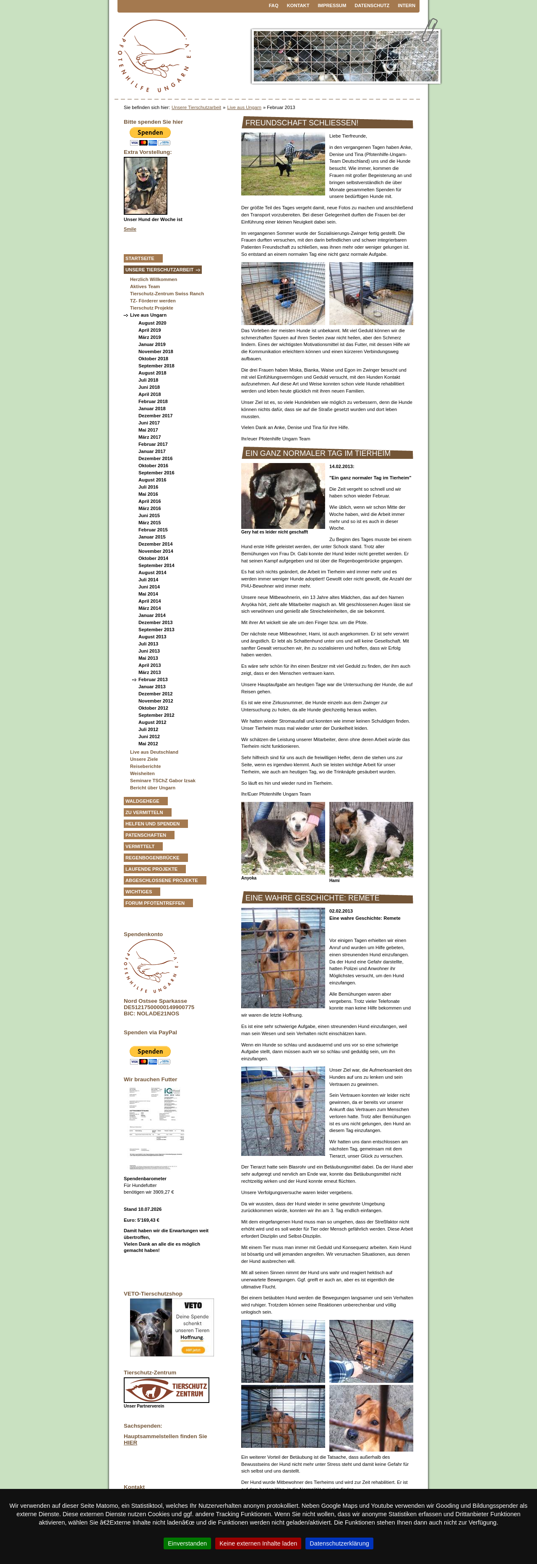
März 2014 (149, 608)
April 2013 (149, 665)
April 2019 (149, 330)
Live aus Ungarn (244, 107)
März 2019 (149, 337)
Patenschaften (145, 835)
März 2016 (149, 508)
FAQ (274, 5)
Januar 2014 (152, 615)
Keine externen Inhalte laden (258, 1543)
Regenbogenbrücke (152, 857)
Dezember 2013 (155, 622)
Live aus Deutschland (154, 752)
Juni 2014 (149, 586)
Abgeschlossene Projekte (161, 880)
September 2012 (156, 715)
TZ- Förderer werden (153, 300)
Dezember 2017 (155, 415)
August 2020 (152, 322)
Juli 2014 (148, 579)
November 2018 (155, 351)
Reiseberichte (145, 766)
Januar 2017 (152, 451)
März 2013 (149, 672)
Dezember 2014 (155, 543)
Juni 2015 (149, 515)
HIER (130, 1442)
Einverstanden (187, 1543)
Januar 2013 (152, 686)
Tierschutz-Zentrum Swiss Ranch (167, 293)
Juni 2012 (149, 736)
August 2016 (152, 479)
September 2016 (156, 472)
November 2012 (155, 700)
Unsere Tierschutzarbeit (196, 107)
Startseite (139, 258)
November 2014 (155, 551)
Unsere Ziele (144, 759)
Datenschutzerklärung (339, 1543)
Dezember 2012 (155, 693)
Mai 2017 (148, 429)
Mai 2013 (148, 658)
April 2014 (149, 601)
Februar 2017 (153, 444)
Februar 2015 (153, 529)
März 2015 (149, 522)
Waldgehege (142, 801)
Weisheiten (142, 773)
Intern (406, 5)
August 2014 (152, 572)
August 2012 (152, 722)
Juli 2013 (148, 643)
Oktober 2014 (153, 558)
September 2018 (156, 365)
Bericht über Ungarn (152, 787)
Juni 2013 (149, 650)
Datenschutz (372, 5)
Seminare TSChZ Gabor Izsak (163, 780)
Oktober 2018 (153, 358)
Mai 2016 (148, 494)
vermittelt (139, 846)
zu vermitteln (144, 812)
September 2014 (156, 565)
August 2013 (152, 636)
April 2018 (149, 394)
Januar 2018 (152, 408)
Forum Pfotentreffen (155, 903)
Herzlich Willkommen (153, 279)
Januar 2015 (152, 536)
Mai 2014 (148, 593)
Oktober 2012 (153, 707)
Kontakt (298, 5)
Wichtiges (138, 891)
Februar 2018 (153, 401)
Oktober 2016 (153, 465)
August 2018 (152, 372)
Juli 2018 (148, 380)
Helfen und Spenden (152, 823)
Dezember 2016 (155, 458)
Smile (130, 229)
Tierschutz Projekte (151, 307)
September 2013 (156, 629)
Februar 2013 (153, 679)
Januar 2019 (152, 344)
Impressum (332, 5)
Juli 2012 (148, 729)
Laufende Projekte (151, 869)
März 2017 (149, 437)
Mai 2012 (148, 743)
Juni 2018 (149, 387)
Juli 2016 (148, 486)
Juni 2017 (149, 422)
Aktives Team (145, 286)
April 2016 (149, 501)
